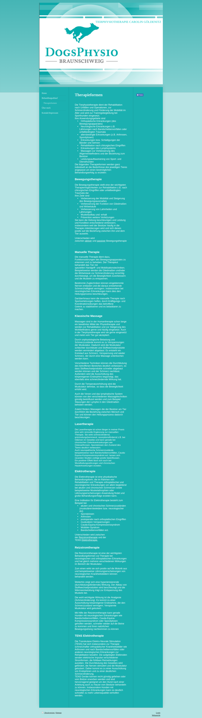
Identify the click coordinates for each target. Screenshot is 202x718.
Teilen (140, 95)
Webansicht (156, 715)
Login (158, 713)
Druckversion (48, 713)
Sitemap (59, 713)
